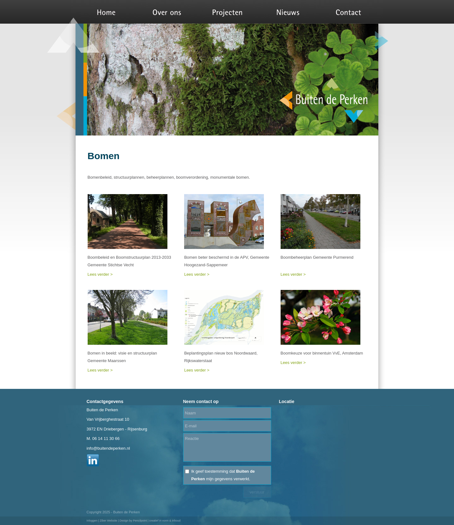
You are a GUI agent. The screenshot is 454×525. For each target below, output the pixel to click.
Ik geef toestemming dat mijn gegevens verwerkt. (223, 475)
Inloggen (92, 520)
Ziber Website (108, 520)
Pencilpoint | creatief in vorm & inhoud (157, 520)
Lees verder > (100, 274)
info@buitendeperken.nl (108, 448)
